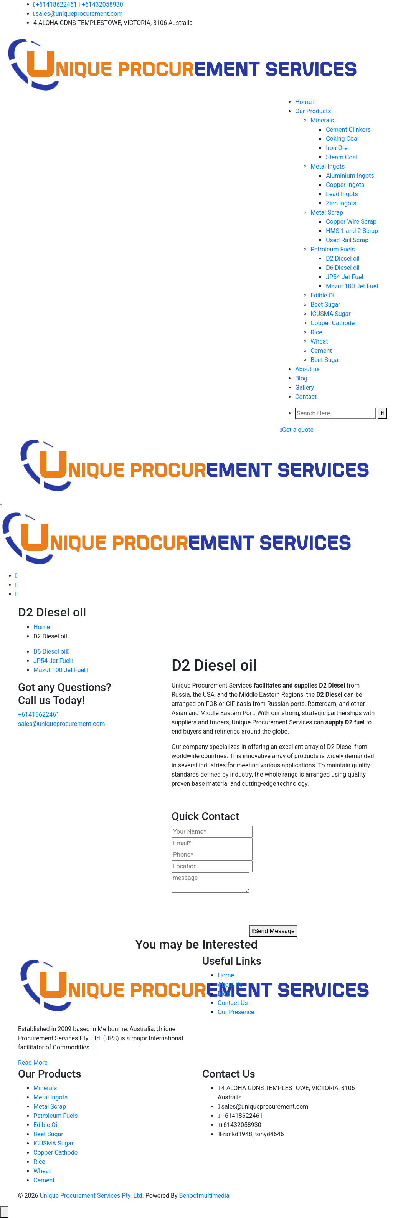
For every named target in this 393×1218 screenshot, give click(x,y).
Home (41, 627)
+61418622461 (56, 4)
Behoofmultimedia (204, 1195)
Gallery (304, 387)
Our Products (313, 111)
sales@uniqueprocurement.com (79, 13)
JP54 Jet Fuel (344, 277)
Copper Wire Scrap (351, 221)
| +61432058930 (101, 4)
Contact (306, 396)
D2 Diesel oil (343, 258)
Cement (321, 350)
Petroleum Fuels (332, 249)
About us (307, 369)
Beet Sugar (325, 304)
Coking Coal (342, 138)
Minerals (322, 120)
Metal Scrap (326, 212)
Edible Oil (323, 295)
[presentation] (215, 907)
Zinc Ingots (341, 203)
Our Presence (236, 1012)
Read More (33, 1062)
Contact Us (233, 1002)
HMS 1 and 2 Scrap (352, 231)
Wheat (319, 341)
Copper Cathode (332, 323)
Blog (301, 378)
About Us (230, 984)
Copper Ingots (345, 184)
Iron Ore (336, 148)
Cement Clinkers (348, 129)
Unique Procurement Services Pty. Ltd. (92, 1195)
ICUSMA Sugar (330, 313)
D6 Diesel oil (343, 267)
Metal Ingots (327, 166)
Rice (316, 332)
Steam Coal (341, 157)
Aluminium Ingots (350, 175)
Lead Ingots (342, 194)
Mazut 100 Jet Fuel (352, 286)
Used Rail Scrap (347, 240)
